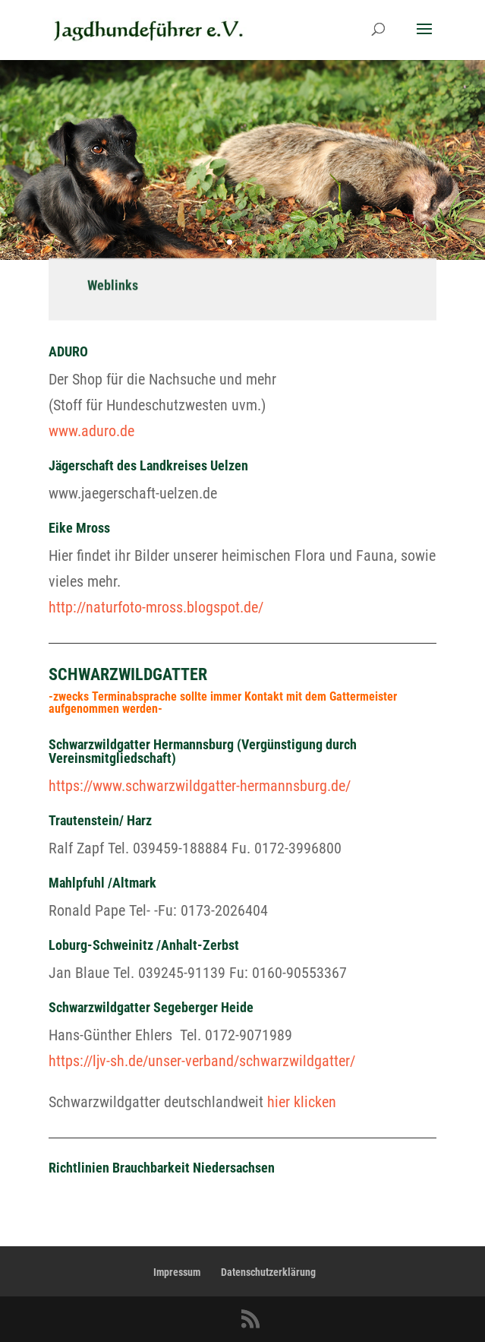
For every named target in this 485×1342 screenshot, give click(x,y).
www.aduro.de (91, 431)
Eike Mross (79, 528)
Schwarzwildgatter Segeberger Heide (151, 1007)
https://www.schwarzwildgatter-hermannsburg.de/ (200, 786)
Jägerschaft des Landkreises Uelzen (148, 465)
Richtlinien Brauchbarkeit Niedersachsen (162, 1168)
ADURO (68, 351)
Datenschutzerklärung (268, 1272)
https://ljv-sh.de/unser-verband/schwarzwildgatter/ (202, 1061)
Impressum (176, 1272)
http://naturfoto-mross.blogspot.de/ (156, 607)
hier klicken (301, 1102)
